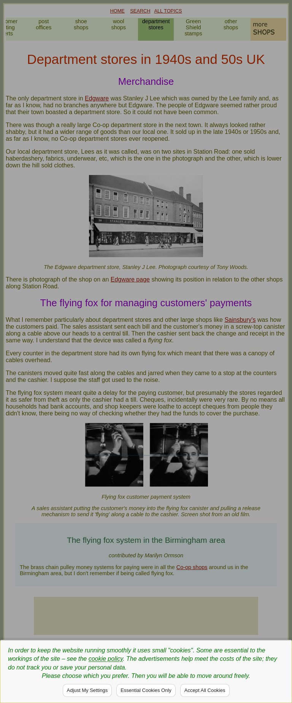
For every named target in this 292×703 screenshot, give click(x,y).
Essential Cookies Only (146, 690)
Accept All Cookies (204, 690)
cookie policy (106, 658)
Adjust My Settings (87, 690)
